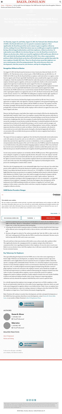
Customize (31, 218)
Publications (9, 5)
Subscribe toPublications (26, 304)
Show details (54, 213)
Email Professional (18, 319)
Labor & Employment (8, 336)
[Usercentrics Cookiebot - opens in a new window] (54, 195)
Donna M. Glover (47, 296)
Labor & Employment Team (33, 298)
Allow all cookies (50, 218)
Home (2, 5)
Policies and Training (8, 338)
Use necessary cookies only (11, 218)
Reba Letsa (16, 323)
